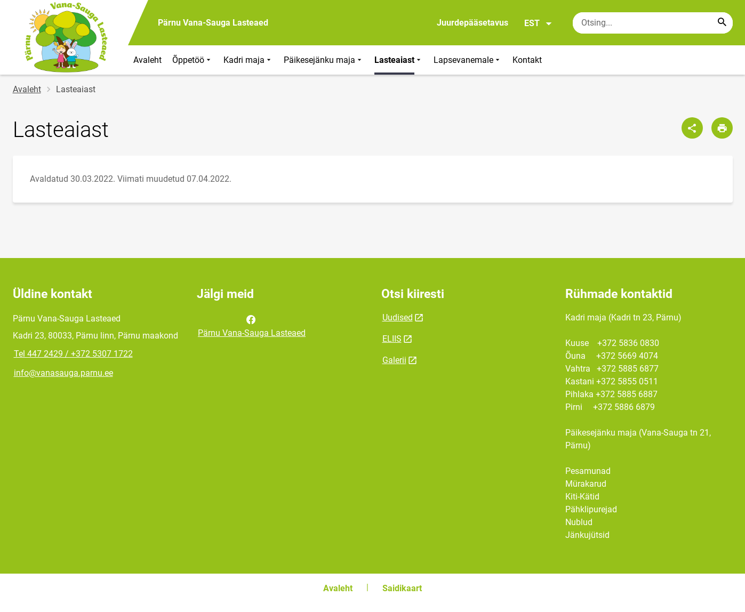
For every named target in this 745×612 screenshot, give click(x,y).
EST (538, 23)
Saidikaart (402, 588)
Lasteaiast (398, 60)
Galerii (394, 360)
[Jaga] (692, 128)
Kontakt (527, 60)
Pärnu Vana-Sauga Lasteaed (252, 325)
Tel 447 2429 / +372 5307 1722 (73, 354)
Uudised (397, 317)
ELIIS (392, 339)
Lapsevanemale (468, 60)
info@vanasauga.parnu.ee (63, 373)
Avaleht (147, 60)
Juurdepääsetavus (472, 23)
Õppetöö (192, 60)
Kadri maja (248, 60)
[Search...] (722, 23)
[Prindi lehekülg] (722, 128)
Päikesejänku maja (324, 60)
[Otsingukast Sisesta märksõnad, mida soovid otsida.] (653, 23)
